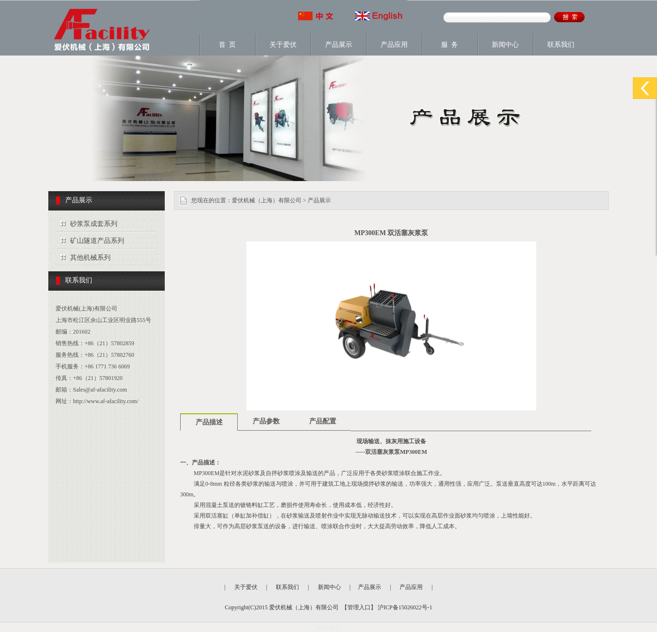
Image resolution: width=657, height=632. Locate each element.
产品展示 (338, 44)
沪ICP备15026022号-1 (404, 607)
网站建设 (328, 627)
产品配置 (322, 421)
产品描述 (209, 422)
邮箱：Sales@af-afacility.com (91, 389)
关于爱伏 (283, 44)
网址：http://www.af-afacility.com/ (97, 401)
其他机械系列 (90, 257)
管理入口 (359, 607)
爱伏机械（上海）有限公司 (266, 200)
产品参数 (266, 421)
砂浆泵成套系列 (93, 223)
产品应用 (394, 44)
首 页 (227, 44)
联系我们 (560, 44)
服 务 (449, 44)
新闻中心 (505, 44)
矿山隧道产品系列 (97, 240)
